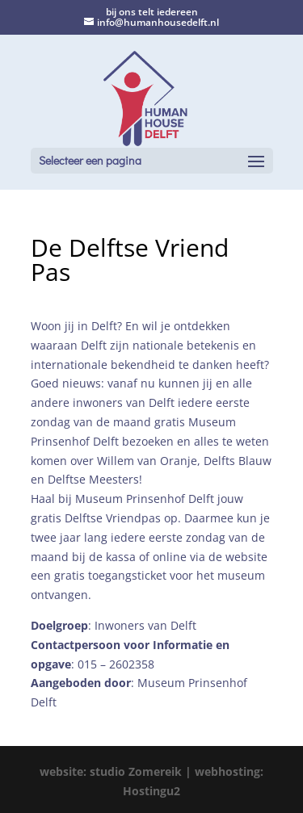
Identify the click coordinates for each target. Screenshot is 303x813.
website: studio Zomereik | (117, 771)
